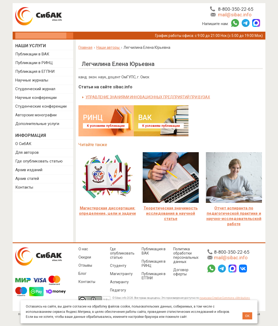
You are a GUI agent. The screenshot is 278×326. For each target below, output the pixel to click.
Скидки (84, 257)
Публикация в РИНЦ (154, 263)
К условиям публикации (106, 126)
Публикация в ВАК (154, 251)
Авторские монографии (36, 115)
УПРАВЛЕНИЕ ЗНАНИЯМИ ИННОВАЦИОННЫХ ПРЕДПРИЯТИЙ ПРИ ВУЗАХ (148, 97)
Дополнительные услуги (37, 123)
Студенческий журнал (35, 89)
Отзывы (85, 265)
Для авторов (27, 152)
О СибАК (23, 143)
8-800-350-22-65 (235, 9)
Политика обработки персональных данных (185, 255)
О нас (83, 249)
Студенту (118, 265)
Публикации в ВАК (32, 54)
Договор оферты (180, 272)
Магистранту (121, 274)
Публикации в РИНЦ (34, 62)
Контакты (24, 187)
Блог (82, 273)
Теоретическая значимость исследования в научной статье (170, 213)
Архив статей (27, 178)
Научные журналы (31, 80)
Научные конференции (36, 97)
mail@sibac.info (234, 14)
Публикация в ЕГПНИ (34, 71)
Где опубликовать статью (39, 161)
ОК (247, 316)
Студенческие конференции (41, 106)
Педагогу (118, 290)
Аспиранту (119, 282)
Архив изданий (28, 169)
